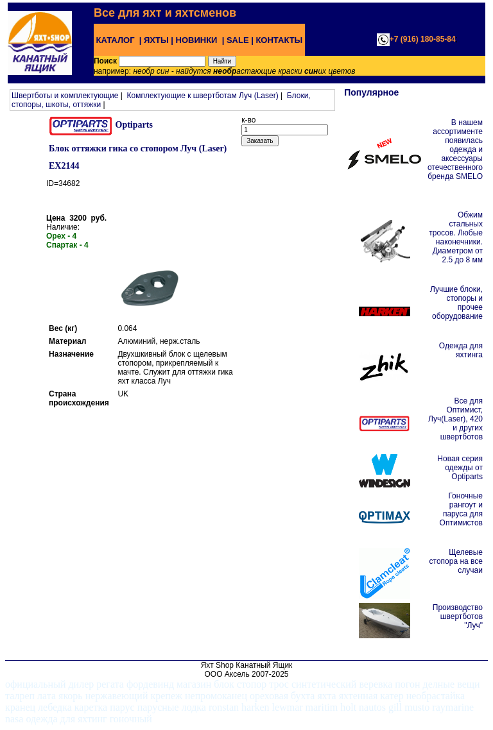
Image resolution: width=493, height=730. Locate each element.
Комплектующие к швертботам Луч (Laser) (202, 95)
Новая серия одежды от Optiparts (460, 467)
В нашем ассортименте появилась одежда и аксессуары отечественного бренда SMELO (455, 149)
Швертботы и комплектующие (65, 95)
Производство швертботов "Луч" (458, 616)
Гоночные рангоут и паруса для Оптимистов (461, 509)
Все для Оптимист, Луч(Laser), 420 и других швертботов (455, 418)
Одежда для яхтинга (461, 350)
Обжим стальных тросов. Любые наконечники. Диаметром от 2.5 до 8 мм (456, 237)
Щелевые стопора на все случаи (456, 561)
